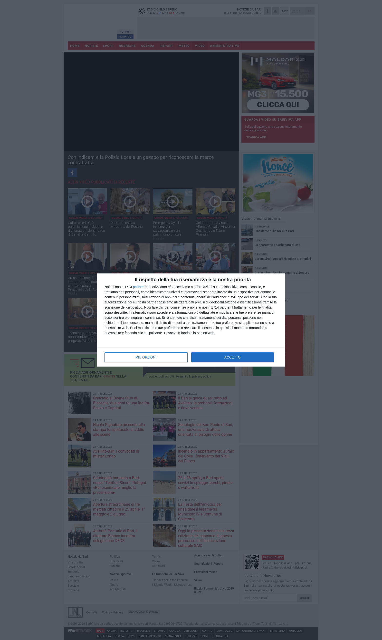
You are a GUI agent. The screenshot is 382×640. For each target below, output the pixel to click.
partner (138, 287)
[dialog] (191, 320)
